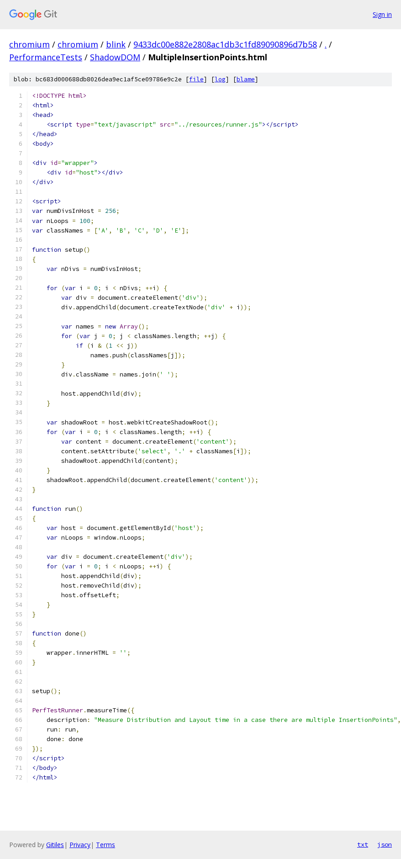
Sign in (382, 14)
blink (116, 44)
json (384, 844)
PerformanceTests (45, 57)
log (220, 79)
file (196, 79)
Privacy (79, 844)
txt (362, 844)
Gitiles (55, 844)
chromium (29, 44)
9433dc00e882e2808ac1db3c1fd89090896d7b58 (225, 44)
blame (246, 79)
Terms (105, 844)
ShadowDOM (115, 57)
